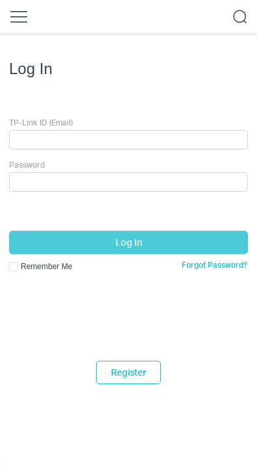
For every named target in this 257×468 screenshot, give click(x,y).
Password (27, 165)
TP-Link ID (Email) (41, 122)
